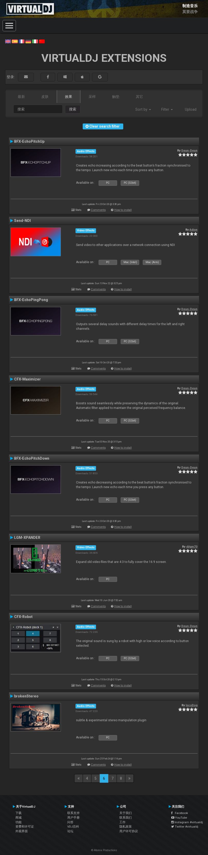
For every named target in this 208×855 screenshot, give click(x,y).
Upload (190, 109)
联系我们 (125, 817)
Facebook (179, 813)
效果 (68, 97)
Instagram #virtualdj (187, 822)
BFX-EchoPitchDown (31, 458)
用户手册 (73, 817)
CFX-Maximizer (27, 379)
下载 (18, 813)
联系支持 (73, 813)
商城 (18, 817)
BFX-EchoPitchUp (29, 141)
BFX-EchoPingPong (31, 300)
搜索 (72, 109)
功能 (18, 822)
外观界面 (21, 831)
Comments (98, 210)
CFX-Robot (23, 617)
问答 (70, 822)
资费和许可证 (24, 826)
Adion (193, 229)
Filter (167, 109)
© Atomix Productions (104, 850)
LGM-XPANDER (27, 537)
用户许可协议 (128, 831)
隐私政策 (125, 826)
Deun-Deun (189, 150)
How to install (123, 210)
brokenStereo (26, 696)
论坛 (70, 831)
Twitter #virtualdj (184, 826)
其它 (139, 97)
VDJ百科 (73, 826)
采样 (92, 97)
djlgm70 (191, 546)
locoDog (191, 705)
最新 (21, 97)
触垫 (115, 97)
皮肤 (45, 97)
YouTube (179, 817)
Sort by (143, 109)
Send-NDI (22, 221)
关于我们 (125, 813)
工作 (122, 822)
